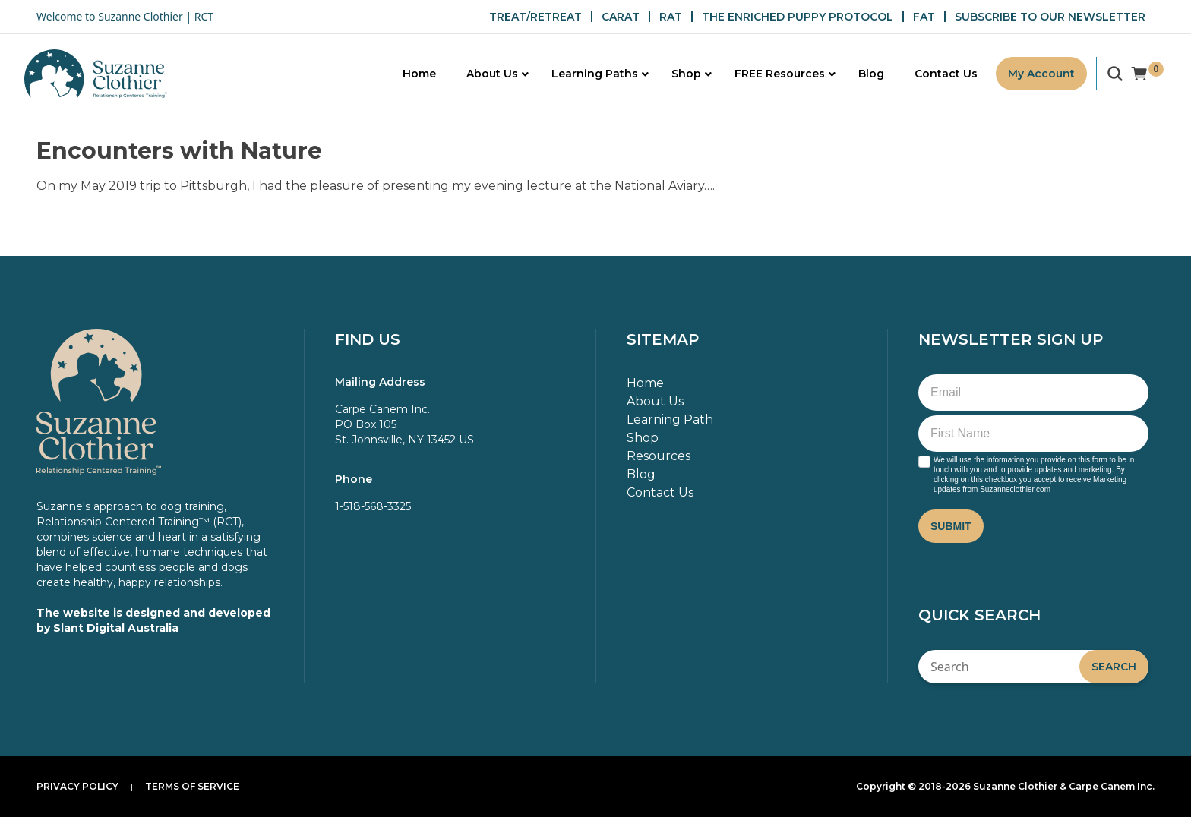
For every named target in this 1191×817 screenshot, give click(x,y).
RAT (670, 16)
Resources (658, 456)
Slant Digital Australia (115, 628)
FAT (924, 16)
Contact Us (660, 492)
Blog (641, 474)
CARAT (621, 16)
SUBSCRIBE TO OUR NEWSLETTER (1050, 16)
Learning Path (670, 419)
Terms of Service (192, 786)
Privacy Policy (77, 786)
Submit (950, 526)
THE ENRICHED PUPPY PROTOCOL (797, 16)
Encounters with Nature (179, 151)
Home (645, 383)
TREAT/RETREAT (535, 16)
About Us (655, 401)
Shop (643, 438)
